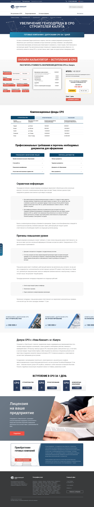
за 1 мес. (25, 91)
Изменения (45, 17)
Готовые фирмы (44, 13)
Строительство (36, 17)
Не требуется (20, 85)
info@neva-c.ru (69, 488)
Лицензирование (30, 13)
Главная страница (15, 17)
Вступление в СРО (16, 13)
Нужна (5, 91)
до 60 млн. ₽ (6, 85)
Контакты (80, 13)
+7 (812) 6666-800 (70, 485)
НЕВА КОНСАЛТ (15, 499)
